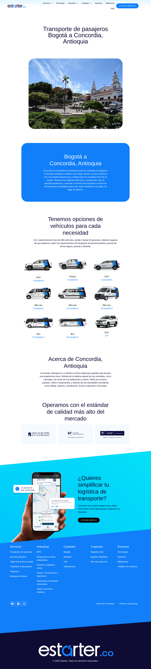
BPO (39, 552)
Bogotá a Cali (97, 552)
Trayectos (14, 571)
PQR (113, 9)
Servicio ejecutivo (18, 557)
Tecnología (60, 3)
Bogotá (67, 552)
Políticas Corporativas (129, 604)
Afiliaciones (110, 3)
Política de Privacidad (105, 604)
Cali (65, 562)
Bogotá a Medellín (99, 557)
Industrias (73, 3)
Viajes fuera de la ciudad (21, 562)
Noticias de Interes (18, 576)
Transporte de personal (21, 552)
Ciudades (87, 3)
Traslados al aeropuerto (21, 566)
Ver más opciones (99, 562)
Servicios (47, 3)
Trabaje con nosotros (127, 566)
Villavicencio (69, 566)
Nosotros (98, 3)
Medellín (68, 557)
